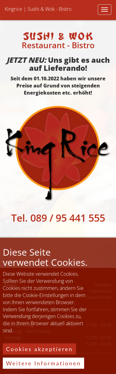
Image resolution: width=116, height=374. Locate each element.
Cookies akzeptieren (39, 352)
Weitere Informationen (43, 366)
